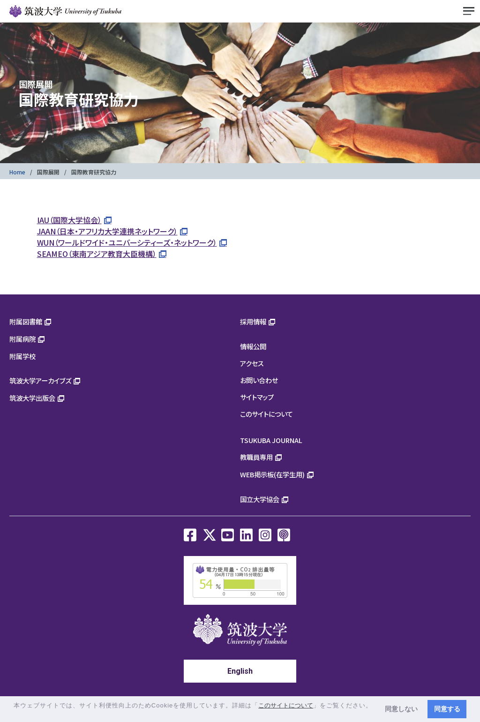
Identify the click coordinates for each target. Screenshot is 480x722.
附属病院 (22, 339)
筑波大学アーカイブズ (40, 380)
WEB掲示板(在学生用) (272, 474)
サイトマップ (257, 397)
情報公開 (253, 346)
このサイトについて (266, 414)
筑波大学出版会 (32, 398)
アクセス (252, 363)
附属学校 (22, 356)
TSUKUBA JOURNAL (271, 440)
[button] (15, 714)
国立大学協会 (259, 499)
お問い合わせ (259, 380)
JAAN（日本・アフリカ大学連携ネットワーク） (107, 231)
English (240, 671)
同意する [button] (447, 709)
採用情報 (253, 321)
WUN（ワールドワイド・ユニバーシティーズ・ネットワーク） (127, 242)
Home (17, 172)
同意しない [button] (401, 709)
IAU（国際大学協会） (69, 220)
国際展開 (48, 172)
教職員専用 (256, 457)
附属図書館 (25, 321)
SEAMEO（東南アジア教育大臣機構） (97, 253)
